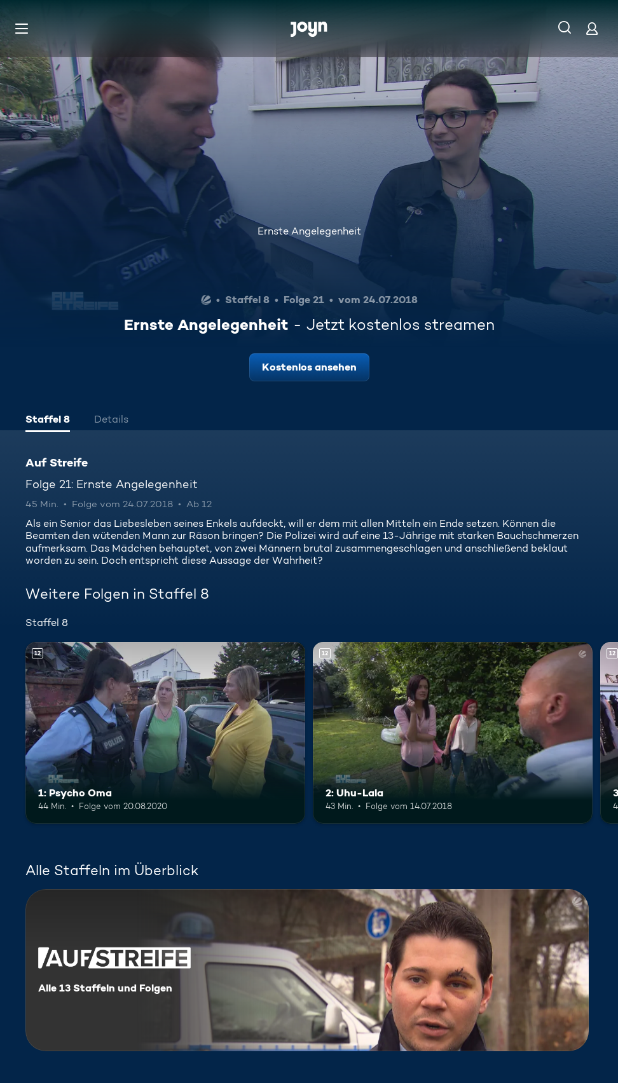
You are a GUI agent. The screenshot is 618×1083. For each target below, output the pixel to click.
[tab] (47, 420)
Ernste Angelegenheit (309, 231)
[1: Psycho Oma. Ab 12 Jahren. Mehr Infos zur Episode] (165, 733)
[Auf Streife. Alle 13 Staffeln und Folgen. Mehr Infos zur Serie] (307, 970)
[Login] (592, 28)
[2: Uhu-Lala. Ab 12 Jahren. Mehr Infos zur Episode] (453, 733)
